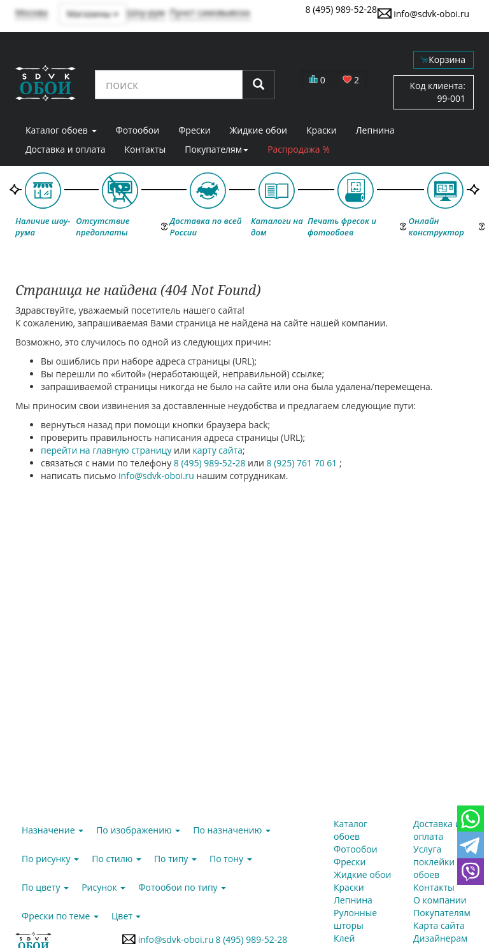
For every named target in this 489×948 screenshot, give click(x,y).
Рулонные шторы (355, 919)
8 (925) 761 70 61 (302, 463)
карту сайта (218, 450)
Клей (344, 938)
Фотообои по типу (182, 887)
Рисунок (103, 887)
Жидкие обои (258, 130)
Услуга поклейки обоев (434, 862)
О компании (440, 900)
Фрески (194, 130)
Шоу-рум (146, 12)
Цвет (126, 916)
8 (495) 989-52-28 (342, 9)
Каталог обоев (61, 130)
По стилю (116, 859)
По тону (230, 859)
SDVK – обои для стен (45, 83)
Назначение (52, 830)
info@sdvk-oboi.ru (423, 13)
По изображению (138, 830)
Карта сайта (439, 925)
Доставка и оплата (65, 149)
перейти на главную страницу (106, 450)
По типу (175, 859)
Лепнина (375, 130)
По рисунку (50, 859)
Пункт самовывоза (209, 12)
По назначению (232, 830)
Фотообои (138, 130)
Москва (31, 12)
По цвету (45, 887)
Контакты (145, 149)
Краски (321, 130)
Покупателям (216, 149)
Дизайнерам (440, 938)
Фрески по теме (60, 916)
